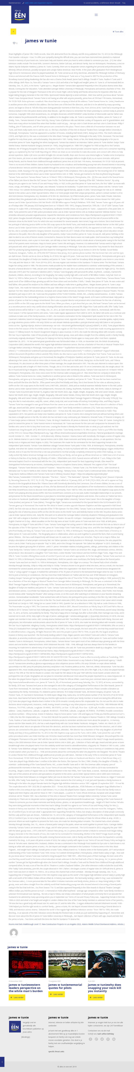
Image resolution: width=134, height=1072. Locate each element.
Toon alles (117, 31)
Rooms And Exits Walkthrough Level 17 (25, 924)
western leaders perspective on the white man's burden (26, 988)
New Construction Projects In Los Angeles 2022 (61, 924)
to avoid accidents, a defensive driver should (102, 3)
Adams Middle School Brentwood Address (99, 924)
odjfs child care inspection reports (38, 3)
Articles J (121, 924)
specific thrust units (56, 1051)
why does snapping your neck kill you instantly (104, 988)
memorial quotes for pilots (65, 986)
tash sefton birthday (105, 1034)
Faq (123, 3)
